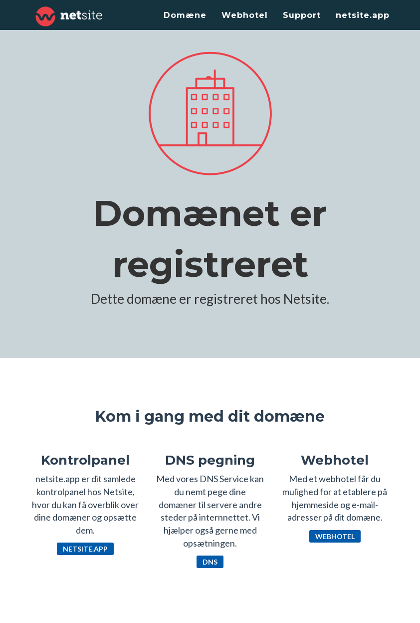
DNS (210, 562)
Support (302, 15)
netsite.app (363, 15)
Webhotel (244, 15)
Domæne (185, 15)
